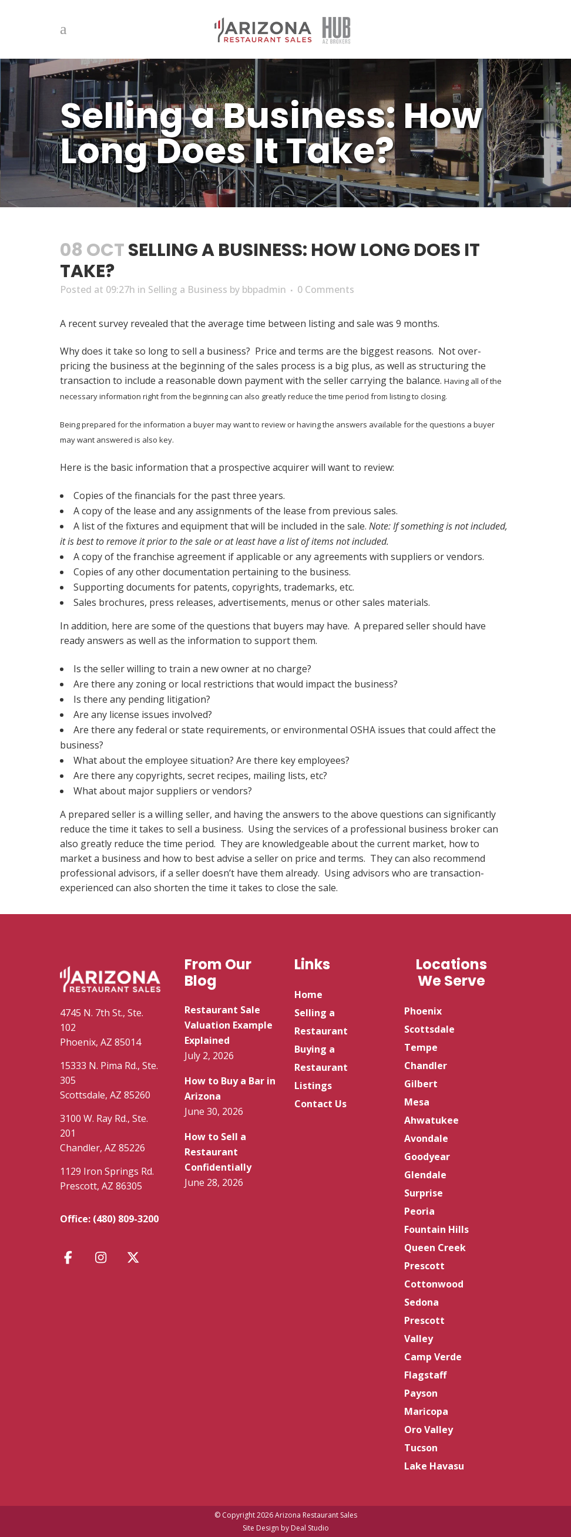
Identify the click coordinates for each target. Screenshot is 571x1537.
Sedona (421, 1302)
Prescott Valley (424, 1329)
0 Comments (325, 289)
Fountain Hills (436, 1229)
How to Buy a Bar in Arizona (230, 1088)
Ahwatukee (431, 1120)
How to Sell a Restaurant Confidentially (217, 1152)
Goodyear (427, 1156)
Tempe (421, 1047)
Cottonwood (433, 1284)
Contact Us (320, 1103)
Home (308, 994)
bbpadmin (264, 289)
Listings (313, 1085)
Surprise (423, 1193)
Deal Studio (310, 1528)
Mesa (416, 1102)
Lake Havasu (434, 1466)
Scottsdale (429, 1029)
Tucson (421, 1447)
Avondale (426, 1138)
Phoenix (423, 1011)
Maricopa (426, 1411)
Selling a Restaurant (321, 1021)
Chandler (425, 1065)
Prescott (424, 1265)
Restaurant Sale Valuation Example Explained (228, 1025)
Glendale (425, 1174)
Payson (421, 1393)
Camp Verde (433, 1356)
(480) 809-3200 (126, 1218)
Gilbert (421, 1083)
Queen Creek (435, 1247)
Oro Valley (428, 1429)
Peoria (419, 1211)
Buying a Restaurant (321, 1058)
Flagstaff (425, 1375)
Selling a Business (187, 289)
